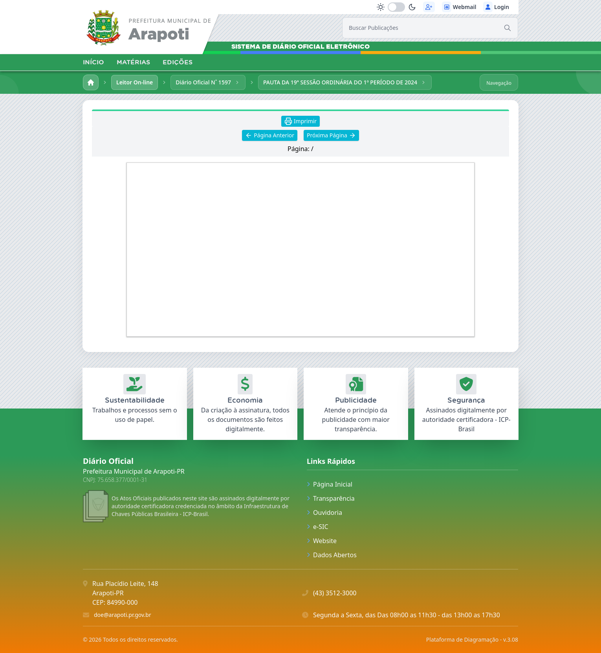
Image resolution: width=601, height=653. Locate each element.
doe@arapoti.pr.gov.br (122, 614)
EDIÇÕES (177, 62)
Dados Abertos (332, 555)
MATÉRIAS (133, 62)
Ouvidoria (324, 512)
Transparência (331, 498)
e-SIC (317, 526)
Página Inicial (329, 484)
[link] (149, 29)
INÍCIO (93, 62)
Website (322, 540)
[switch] (396, 7)
